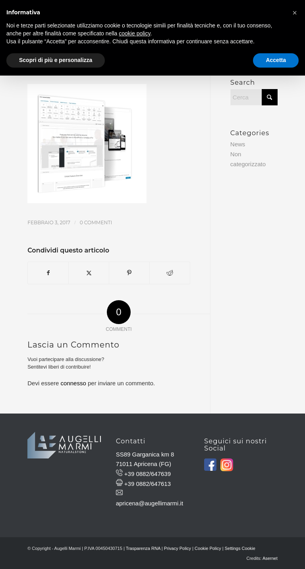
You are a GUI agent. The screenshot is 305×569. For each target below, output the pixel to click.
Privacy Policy (177, 548)
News (237, 144)
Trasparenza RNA (143, 548)
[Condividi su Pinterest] (129, 273)
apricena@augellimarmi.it (149, 503)
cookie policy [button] (134, 33)
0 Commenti (96, 222)
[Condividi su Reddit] (170, 273)
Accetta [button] (276, 60)
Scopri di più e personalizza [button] (55, 60)
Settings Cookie (240, 548)
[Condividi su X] (89, 273)
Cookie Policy (208, 548)
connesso (73, 383)
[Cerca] (254, 97)
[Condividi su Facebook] (48, 273)
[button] (294, 12)
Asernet (270, 558)
